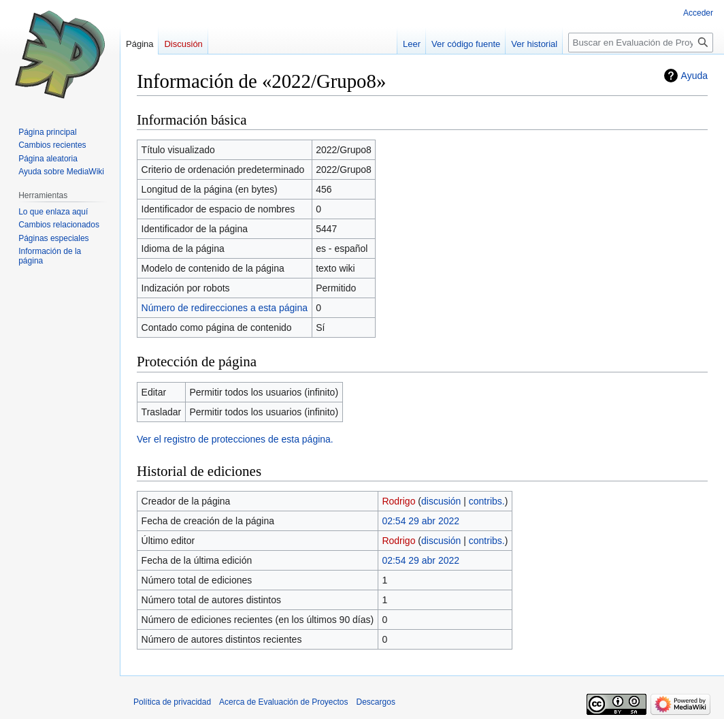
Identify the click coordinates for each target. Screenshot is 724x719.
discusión (441, 501)
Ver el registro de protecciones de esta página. (235, 439)
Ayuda (694, 75)
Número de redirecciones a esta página (225, 307)
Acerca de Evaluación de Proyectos (283, 702)
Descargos (376, 702)
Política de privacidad (172, 702)
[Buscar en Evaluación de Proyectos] (640, 42)
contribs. (487, 501)
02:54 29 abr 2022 (420, 520)
